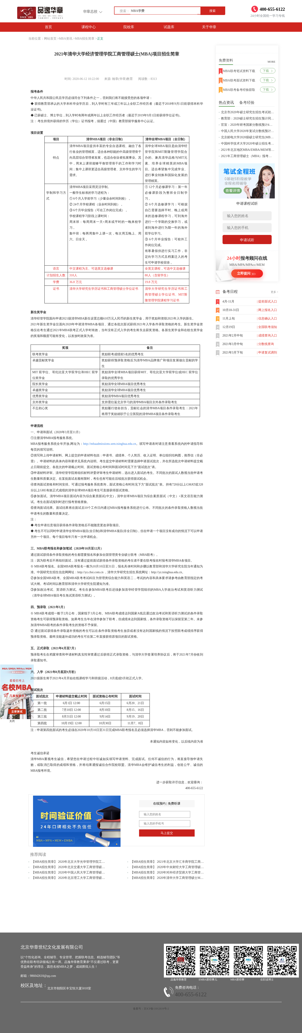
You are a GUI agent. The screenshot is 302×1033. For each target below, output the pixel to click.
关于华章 (209, 27)
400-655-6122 (191, 994)
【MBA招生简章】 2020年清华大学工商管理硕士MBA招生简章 (173, 878)
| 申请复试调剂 (267, 352)
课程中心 (88, 27)
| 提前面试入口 (267, 301)
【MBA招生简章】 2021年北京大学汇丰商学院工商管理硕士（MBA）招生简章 (184, 861)
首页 (48, 27)
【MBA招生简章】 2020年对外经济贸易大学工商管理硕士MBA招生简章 (180, 872)
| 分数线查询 (265, 344)
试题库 (169, 27)
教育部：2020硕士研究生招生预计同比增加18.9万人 (256, 118)
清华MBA (93, 139)
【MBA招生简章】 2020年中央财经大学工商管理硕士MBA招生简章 (176, 867)
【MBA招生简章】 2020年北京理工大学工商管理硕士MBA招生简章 (78, 878)
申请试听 (247, 240)
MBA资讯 (65, 38)
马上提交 (166, 833)
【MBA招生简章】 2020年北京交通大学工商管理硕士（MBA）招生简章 (81, 867)
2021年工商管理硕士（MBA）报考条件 (248, 156)
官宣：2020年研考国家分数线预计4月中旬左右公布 (256, 124)
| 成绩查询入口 (267, 335)
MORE (271, 61)
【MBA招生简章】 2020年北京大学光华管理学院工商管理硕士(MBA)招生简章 (85, 861)
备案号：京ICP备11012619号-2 (151, 1008)
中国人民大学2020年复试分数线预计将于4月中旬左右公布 (261, 131)
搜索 (212, 11)
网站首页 (50, 38)
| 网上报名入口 (267, 310)
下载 (267, 70)
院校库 (128, 27)
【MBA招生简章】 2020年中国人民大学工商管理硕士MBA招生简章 (78, 872)
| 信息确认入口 (267, 318)
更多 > (274, 292)
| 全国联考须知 (267, 327)
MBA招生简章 (84, 38)
